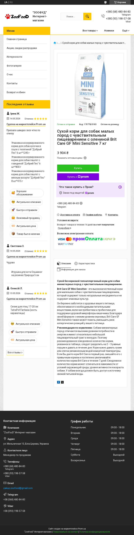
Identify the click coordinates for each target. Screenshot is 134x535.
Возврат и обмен (16, 92)
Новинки (109, 30)
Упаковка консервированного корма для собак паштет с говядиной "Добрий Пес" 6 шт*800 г (27, 162)
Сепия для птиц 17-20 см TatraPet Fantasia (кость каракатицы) (24, 309)
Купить (78, 168)
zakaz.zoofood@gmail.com (18, 488)
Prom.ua (82, 529)
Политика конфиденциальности (94, 532)
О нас (10, 74)
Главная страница (17, 39)
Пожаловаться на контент (65, 532)
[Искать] (87, 16)
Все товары (89, 30)
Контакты (12, 83)
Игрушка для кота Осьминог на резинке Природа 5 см (26, 274)
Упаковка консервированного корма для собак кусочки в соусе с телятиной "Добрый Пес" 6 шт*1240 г (27, 148)
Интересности (14, 56)
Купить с (78, 176)
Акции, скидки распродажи (22, 48)
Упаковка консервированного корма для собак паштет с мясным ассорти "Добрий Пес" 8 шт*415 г (28, 176)
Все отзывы (14, 352)
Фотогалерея (14, 65)
